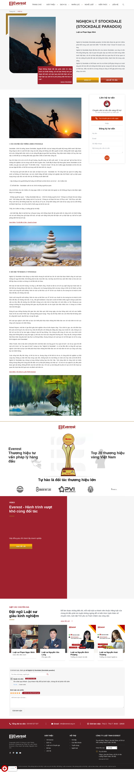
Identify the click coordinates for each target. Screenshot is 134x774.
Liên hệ (115, 5)
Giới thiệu (52, 5)
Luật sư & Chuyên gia (53, 700)
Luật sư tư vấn (103, 721)
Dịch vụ (64, 5)
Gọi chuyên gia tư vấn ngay (107, 118)
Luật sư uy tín (112, 721)
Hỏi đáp (74, 695)
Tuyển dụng (75, 700)
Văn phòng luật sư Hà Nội (35, 721)
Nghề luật (90, 5)
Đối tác (48, 703)
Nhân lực (76, 5)
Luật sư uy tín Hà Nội (50, 721)
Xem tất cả (65, 577)
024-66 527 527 (33, 679)
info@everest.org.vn (67, 679)
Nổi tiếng (59, 721)
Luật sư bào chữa (93, 721)
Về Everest (49, 695)
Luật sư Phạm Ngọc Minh (86, 32)
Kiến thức (104, 5)
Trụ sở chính (103, 706)
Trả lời (15, 641)
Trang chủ (36, 5)
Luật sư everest (22, 721)
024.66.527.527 (103, 714)
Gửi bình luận (17, 667)
